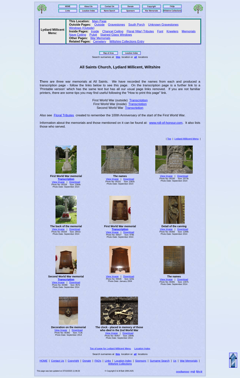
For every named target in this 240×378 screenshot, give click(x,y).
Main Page (99, 21)
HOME (43, 360)
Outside (99, 24)
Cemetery (99, 41)
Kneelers (172, 31)
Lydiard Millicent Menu (187, 138)
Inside (95, 31)
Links (108, 360)
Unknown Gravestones (163, 24)
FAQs (97, 360)
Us (174, 360)
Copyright (73, 360)
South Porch (136, 24)
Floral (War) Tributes (140, 31)
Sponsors (140, 360)
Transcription (138, 100)
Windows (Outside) (81, 28)
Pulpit (93, 34)
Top (169, 138)
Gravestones (116, 24)
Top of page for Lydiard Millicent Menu (110, 348)
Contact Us (57, 360)
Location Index (142, 348)
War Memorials (100, 38)
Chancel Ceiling (112, 31)
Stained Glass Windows (116, 34)
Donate (86, 360)
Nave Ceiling (77, 34)
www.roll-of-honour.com (166, 123)
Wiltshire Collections (120, 363)
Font (160, 31)
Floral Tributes (64, 115)
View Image (58, 182)
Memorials (189, 31)
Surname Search (160, 360)
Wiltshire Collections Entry (127, 41)
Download (74, 182)
